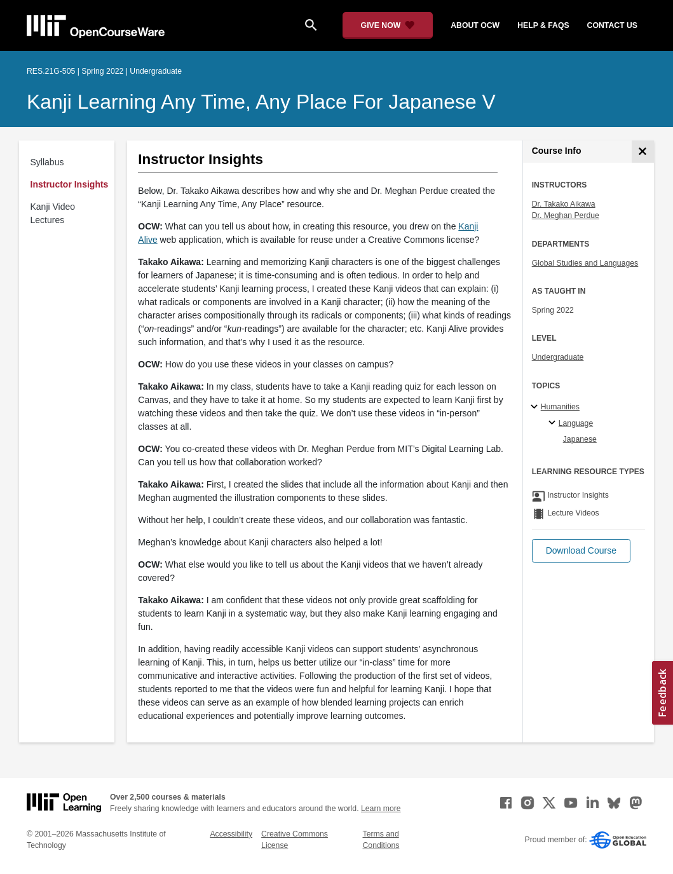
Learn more (381, 808)
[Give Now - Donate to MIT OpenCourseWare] (388, 25)
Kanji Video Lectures (53, 213)
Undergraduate (558, 357)
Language (576, 423)
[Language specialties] (553, 423)
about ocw (475, 25)
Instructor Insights (70, 184)
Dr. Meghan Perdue (565, 215)
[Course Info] (643, 151)
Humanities (560, 406)
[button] (581, 551)
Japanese (580, 439)
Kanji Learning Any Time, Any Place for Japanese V (261, 101)
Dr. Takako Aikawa (563, 204)
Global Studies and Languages (585, 263)
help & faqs (543, 25)
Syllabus (47, 162)
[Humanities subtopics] (536, 407)
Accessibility (231, 834)
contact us (612, 25)
